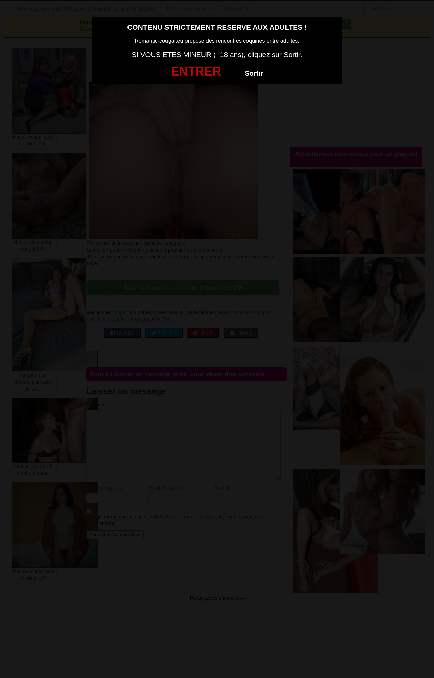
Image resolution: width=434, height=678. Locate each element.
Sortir (254, 73)
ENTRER (196, 71)
